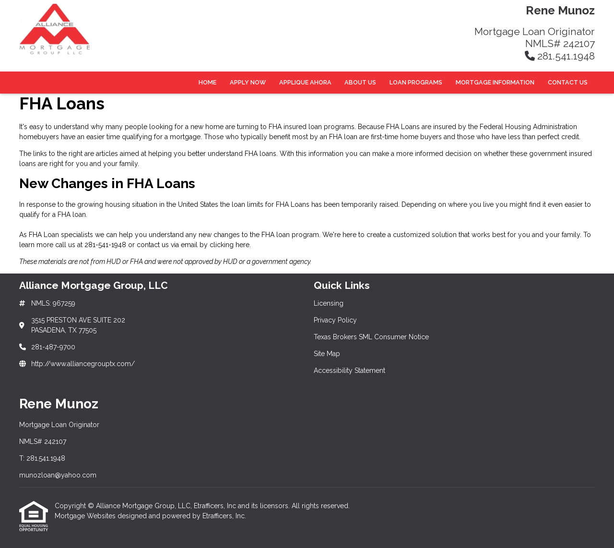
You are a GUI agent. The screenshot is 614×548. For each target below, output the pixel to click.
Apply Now (248, 82)
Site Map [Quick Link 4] (327, 353)
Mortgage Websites (86, 516)
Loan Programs (416, 82)
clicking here (229, 245)
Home (207, 82)
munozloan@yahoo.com (57, 475)
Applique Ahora (305, 82)
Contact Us (568, 82)
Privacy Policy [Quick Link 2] (335, 320)
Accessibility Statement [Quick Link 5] (349, 370)
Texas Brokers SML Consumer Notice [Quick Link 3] (371, 337)
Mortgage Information (495, 82)
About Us (360, 82)
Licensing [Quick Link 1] (328, 303)
